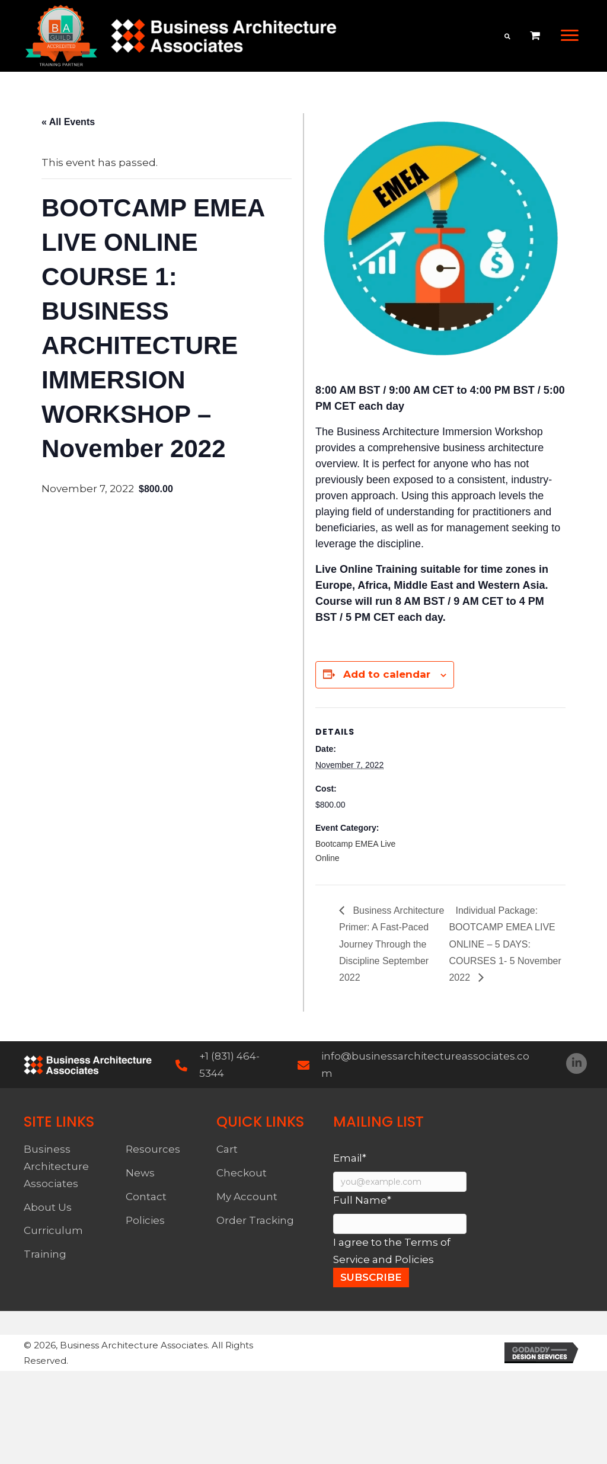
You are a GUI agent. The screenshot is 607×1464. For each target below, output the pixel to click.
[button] (570, 35)
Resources (153, 1149)
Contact (146, 1197)
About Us (48, 1207)
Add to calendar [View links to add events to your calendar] (386, 674)
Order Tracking (255, 1220)
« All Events (68, 122)
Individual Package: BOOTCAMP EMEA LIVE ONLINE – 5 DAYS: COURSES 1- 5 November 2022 (505, 944)
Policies (145, 1220)
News (140, 1173)
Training (45, 1254)
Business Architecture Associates (56, 1166)
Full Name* (362, 1200)
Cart (227, 1149)
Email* (349, 1158)
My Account (246, 1197)
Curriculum (53, 1230)
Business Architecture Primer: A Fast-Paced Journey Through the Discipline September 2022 (391, 944)
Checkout (241, 1173)
